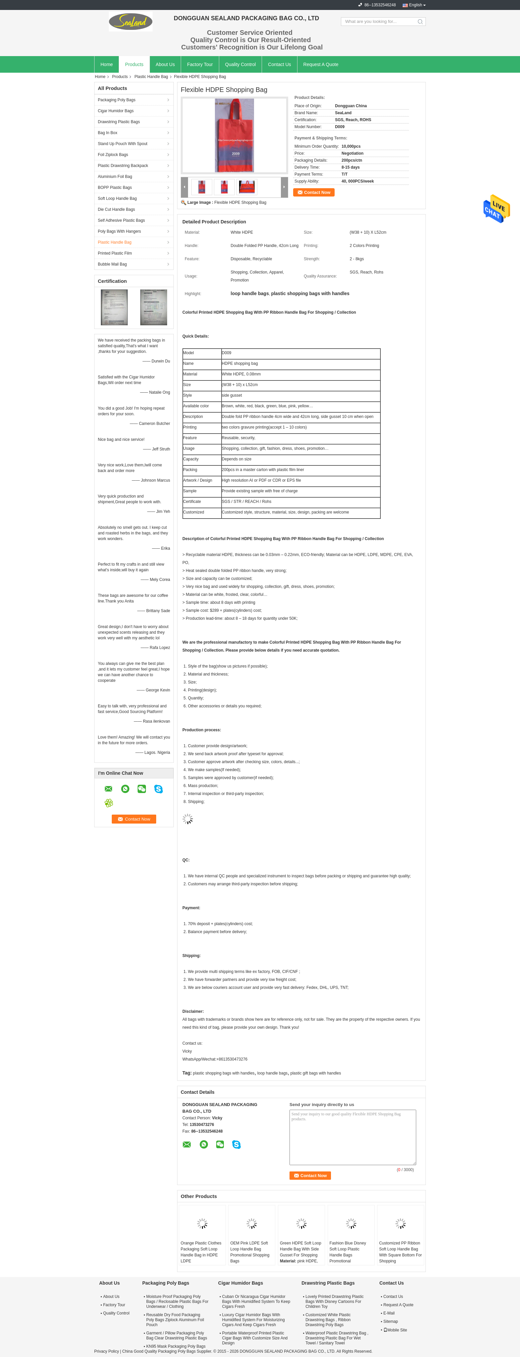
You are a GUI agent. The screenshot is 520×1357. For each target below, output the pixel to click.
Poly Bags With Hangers (119, 231)
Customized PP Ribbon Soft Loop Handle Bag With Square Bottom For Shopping (400, 1252)
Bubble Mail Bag (112, 264)
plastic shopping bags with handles (223, 1073)
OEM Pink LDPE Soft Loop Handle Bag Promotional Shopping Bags (249, 1252)
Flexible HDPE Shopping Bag (240, 202)
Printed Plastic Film (115, 253)
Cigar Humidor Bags (116, 111)
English (415, 5)
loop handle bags (272, 1073)
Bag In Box (107, 132)
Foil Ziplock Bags (113, 154)
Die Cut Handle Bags (116, 209)
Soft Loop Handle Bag (117, 198)
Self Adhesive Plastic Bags (121, 220)
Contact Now (317, 192)
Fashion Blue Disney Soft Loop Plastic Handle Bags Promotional (348, 1252)
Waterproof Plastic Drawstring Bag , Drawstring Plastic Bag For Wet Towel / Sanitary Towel (336, 1338)
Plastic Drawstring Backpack (123, 165)
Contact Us (279, 64)
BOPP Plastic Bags (115, 187)
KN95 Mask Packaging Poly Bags (176, 1346)
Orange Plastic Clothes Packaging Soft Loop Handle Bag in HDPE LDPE (201, 1252)
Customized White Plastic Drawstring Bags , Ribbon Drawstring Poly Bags (328, 1320)
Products (134, 64)
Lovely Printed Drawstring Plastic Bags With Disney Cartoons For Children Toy (334, 1301)
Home (106, 64)
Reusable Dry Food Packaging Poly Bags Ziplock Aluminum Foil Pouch (175, 1320)
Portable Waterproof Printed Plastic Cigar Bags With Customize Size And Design (255, 1338)
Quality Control (240, 64)
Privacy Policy (106, 1351)
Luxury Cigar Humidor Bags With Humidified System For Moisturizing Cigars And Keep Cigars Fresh (253, 1320)
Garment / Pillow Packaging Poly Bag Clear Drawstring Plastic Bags (176, 1335)
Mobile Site (395, 1330)
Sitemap (390, 1321)
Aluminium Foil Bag (115, 176)
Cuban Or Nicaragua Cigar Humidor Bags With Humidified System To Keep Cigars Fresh (256, 1301)
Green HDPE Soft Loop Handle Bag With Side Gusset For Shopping (300, 1249)
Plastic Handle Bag (151, 76)
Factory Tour (200, 64)
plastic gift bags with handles (315, 1073)
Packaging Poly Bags (116, 100)
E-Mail (389, 1313)
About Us (165, 64)
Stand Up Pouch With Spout (122, 143)
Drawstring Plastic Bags (119, 122)
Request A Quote (321, 64)
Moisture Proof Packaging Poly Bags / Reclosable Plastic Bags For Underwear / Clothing (177, 1301)
